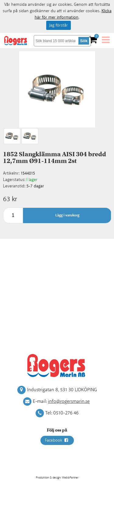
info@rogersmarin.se (69, 401)
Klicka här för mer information (73, 14)
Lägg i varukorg (67, 215)
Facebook (57, 440)
